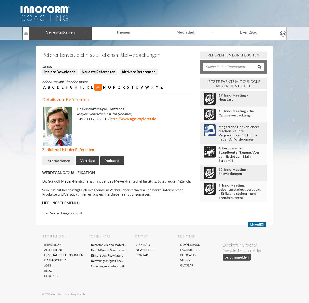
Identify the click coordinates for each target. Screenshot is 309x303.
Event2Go (243, 33)
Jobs (47, 266)
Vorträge (89, 161)
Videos (186, 261)
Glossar (187, 266)
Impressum (53, 245)
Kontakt (143, 256)
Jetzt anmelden (237, 257)
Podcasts (115, 161)
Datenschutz (55, 261)
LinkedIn (143, 245)
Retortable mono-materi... (108, 245)
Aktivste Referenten (138, 72)
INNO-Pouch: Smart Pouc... (109, 250)
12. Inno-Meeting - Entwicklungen (233, 171)
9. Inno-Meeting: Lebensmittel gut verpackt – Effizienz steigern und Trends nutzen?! (240, 191)
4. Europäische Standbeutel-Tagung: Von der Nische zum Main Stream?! (239, 154)
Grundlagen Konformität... (109, 266)
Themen (125, 33)
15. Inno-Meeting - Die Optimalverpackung (236, 113)
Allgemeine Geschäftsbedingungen (64, 253)
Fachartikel (190, 250)
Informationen (59, 161)
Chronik (51, 277)
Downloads (190, 245)
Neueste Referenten (98, 72)
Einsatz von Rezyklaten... (108, 256)
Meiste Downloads (59, 72)
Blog (48, 272)
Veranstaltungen (66, 33)
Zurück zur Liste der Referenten (68, 149)
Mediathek (184, 33)
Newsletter (146, 250)
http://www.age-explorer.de (133, 119)
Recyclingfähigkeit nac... (107, 261)
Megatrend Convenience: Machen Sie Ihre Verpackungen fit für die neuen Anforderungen (239, 133)
